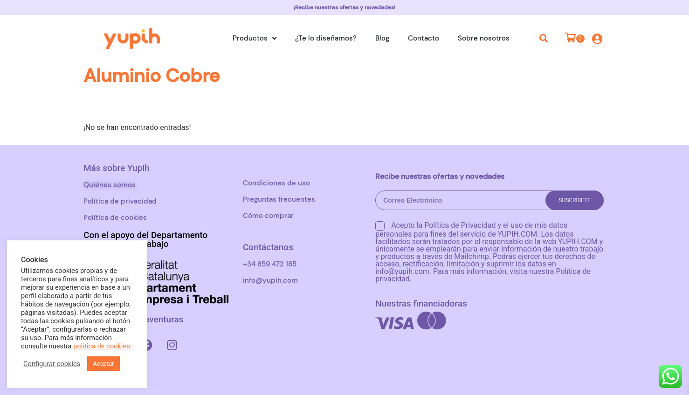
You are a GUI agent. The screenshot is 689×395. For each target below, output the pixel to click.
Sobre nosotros (484, 38)
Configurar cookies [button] (51, 364)
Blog (382, 38)
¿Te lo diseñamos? (326, 38)
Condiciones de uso (276, 183)
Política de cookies (115, 217)
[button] (544, 38)
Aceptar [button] (103, 363)
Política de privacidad (120, 201)
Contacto (423, 38)
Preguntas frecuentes (279, 199)
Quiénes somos (109, 185)
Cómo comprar (268, 215)
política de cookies (101, 346)
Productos (254, 38)
